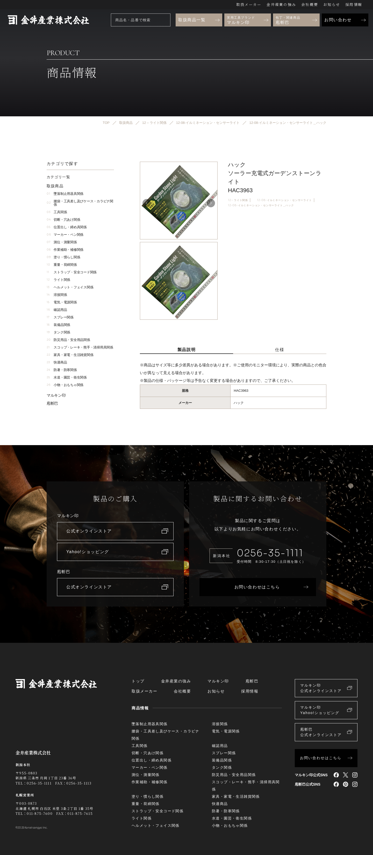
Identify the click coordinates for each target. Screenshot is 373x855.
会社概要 (309, 4)
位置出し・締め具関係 (67, 227)
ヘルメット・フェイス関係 (70, 287)
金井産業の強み (281, 4)
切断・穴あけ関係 (63, 220)
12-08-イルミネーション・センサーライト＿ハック (261, 205)
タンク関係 (58, 332)
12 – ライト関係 (238, 200)
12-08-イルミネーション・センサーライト (284, 200)
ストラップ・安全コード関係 (72, 272)
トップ (138, 681)
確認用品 (57, 310)
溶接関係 (57, 295)
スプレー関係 (60, 317)
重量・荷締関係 (62, 265)
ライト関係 (58, 280)
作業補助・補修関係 (65, 250)
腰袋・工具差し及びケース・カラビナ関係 (80, 202)
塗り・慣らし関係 (63, 257)
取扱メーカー (248, 4)
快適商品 (57, 362)
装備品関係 (58, 325)
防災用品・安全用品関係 (68, 340)
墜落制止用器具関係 (65, 194)
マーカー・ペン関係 (65, 235)
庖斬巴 (52, 403)
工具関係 (57, 212)
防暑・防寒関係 (62, 370)
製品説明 (186, 349)
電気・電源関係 (62, 302)
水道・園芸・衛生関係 (67, 377)
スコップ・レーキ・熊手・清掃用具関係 (80, 347)
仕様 (279, 349)
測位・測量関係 (62, 242)
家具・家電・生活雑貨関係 (70, 355)
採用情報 (353, 4)
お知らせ (331, 4)
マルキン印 (56, 395)
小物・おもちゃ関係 (65, 385)
